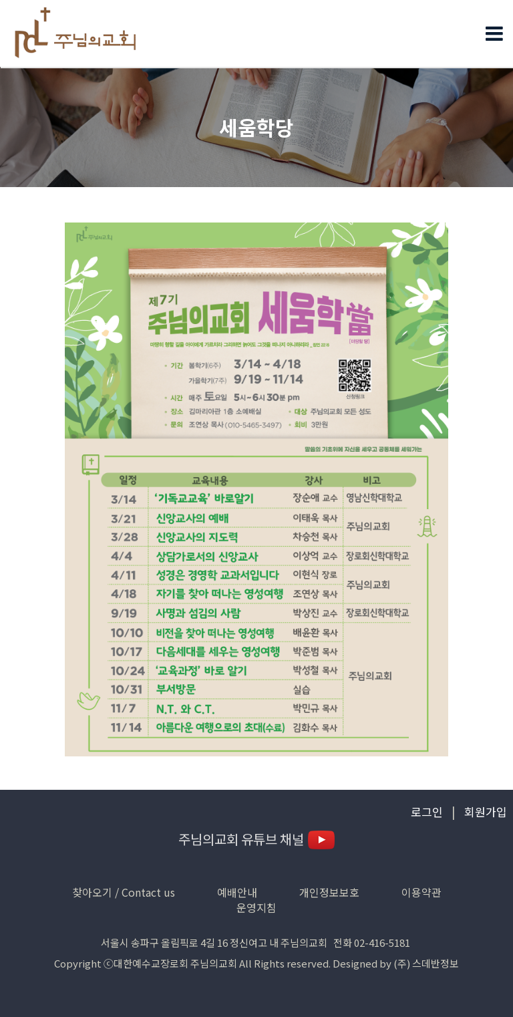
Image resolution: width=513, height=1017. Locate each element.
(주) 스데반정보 (426, 963)
